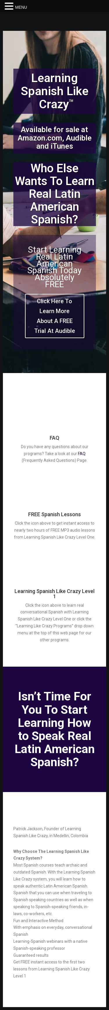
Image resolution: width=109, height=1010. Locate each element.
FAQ (54, 438)
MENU (21, 7)
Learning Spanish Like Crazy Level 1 (54, 593)
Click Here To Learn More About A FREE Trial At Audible (54, 316)
